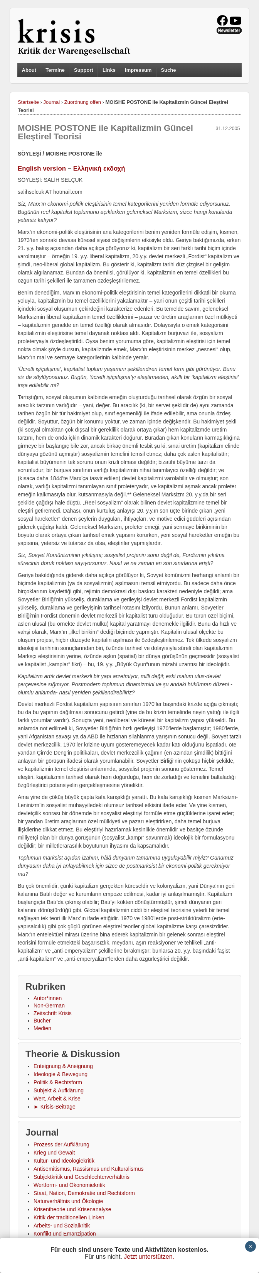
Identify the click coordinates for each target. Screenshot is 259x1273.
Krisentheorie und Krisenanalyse (72, 1209)
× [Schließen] (250, 1246)
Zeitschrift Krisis (53, 1013)
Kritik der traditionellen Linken (69, 1217)
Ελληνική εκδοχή (99, 168)
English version (42, 168)
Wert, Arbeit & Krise (57, 1098)
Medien (42, 1028)
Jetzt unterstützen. (149, 1256)
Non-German (49, 1005)
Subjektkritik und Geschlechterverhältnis (82, 1177)
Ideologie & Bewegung (60, 1074)
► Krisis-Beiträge (55, 1107)
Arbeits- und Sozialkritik (62, 1225)
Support (83, 70)
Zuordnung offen (82, 102)
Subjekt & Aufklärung (59, 1090)
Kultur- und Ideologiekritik (64, 1161)
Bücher (42, 1020)
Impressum (138, 70)
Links (109, 70)
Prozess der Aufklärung (61, 1144)
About (29, 70)
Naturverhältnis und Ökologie (68, 1201)
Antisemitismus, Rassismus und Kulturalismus (89, 1169)
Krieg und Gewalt (54, 1152)
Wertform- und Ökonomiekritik (69, 1185)
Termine (55, 70)
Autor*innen (48, 998)
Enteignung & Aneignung (63, 1066)
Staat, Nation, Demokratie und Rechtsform (84, 1193)
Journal (52, 102)
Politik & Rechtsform (58, 1082)
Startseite (28, 102)
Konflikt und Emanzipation (65, 1234)
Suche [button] (168, 70)
